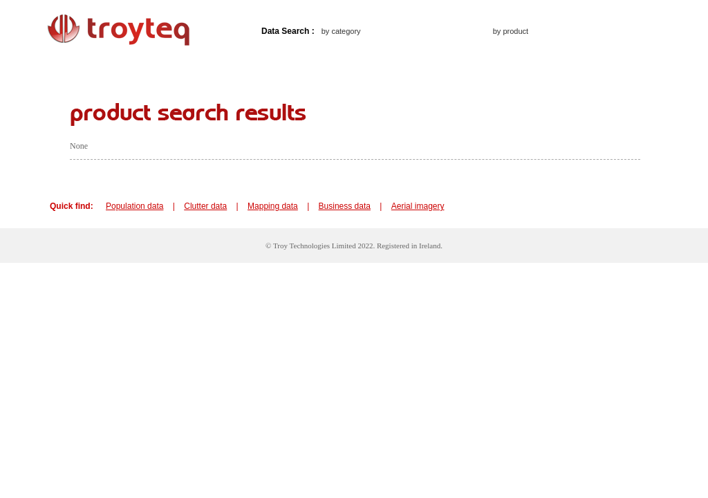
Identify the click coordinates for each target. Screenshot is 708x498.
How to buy (226, 68)
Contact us (298, 68)
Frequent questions (385, 68)
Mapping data (273, 206)
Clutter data (205, 206)
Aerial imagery (418, 206)
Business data (345, 206)
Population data (134, 206)
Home (82, 68)
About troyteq (149, 68)
